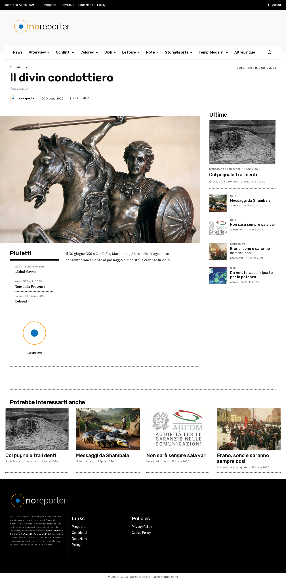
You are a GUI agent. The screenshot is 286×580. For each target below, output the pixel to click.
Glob (17, 266)
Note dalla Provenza (30, 286)
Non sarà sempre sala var (252, 224)
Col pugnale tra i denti (233, 174)
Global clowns (25, 272)
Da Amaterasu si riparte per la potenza (251, 275)
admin (234, 205)
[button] (269, 52)
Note (17, 281)
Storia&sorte (18, 67)
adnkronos (236, 229)
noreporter (27, 98)
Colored (19, 296)
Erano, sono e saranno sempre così (250, 250)
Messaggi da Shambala (250, 200)
